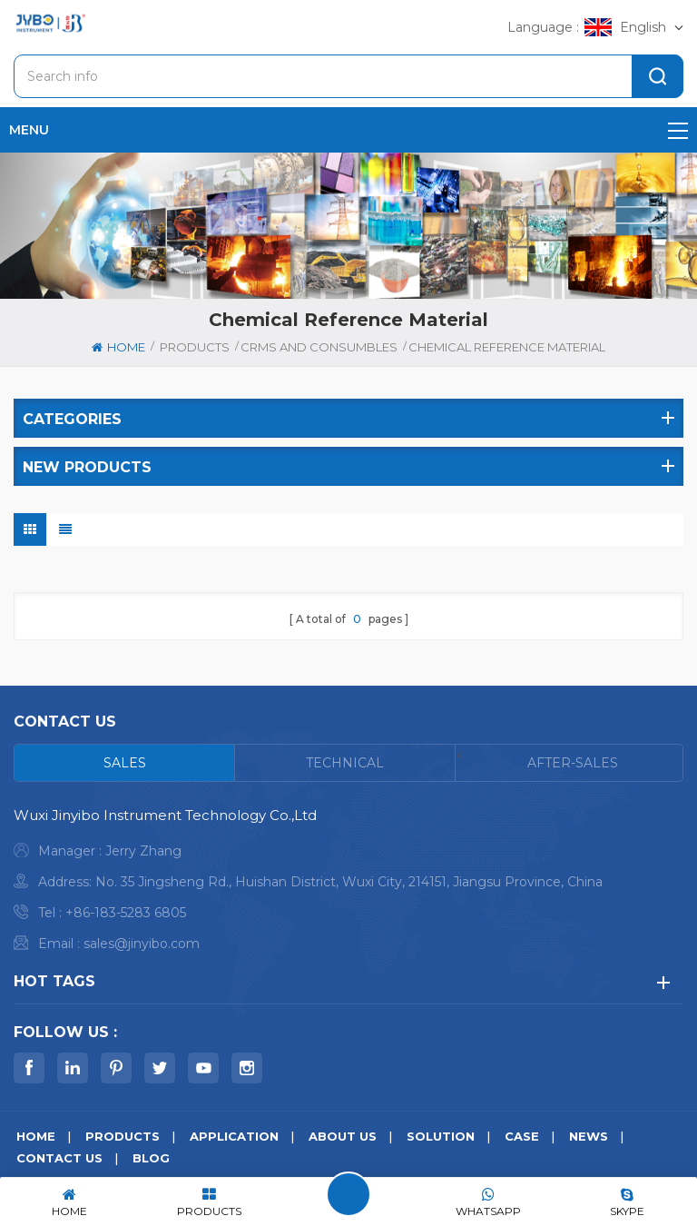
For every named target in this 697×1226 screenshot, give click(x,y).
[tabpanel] (348, 884)
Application (234, 1136)
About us (343, 1136)
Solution (441, 1136)
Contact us (59, 1158)
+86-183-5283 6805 (125, 913)
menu (348, 130)
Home (118, 347)
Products (195, 347)
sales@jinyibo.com (141, 943)
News (588, 1136)
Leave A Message (348, 1194)
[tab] (125, 763)
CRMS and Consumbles (319, 347)
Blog (151, 1158)
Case (522, 1136)
